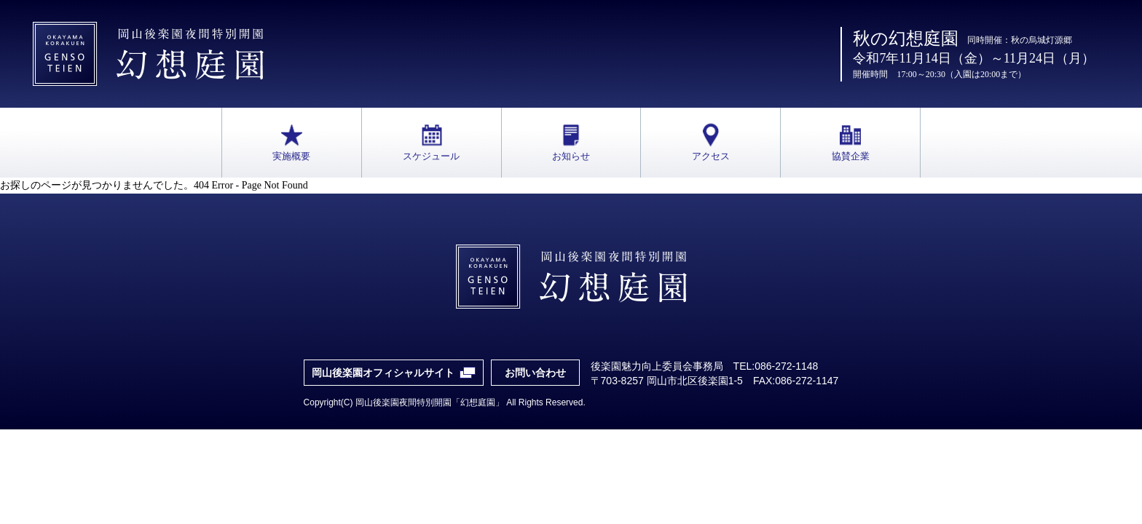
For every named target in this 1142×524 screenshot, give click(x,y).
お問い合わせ (535, 372)
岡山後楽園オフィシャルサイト (383, 372)
